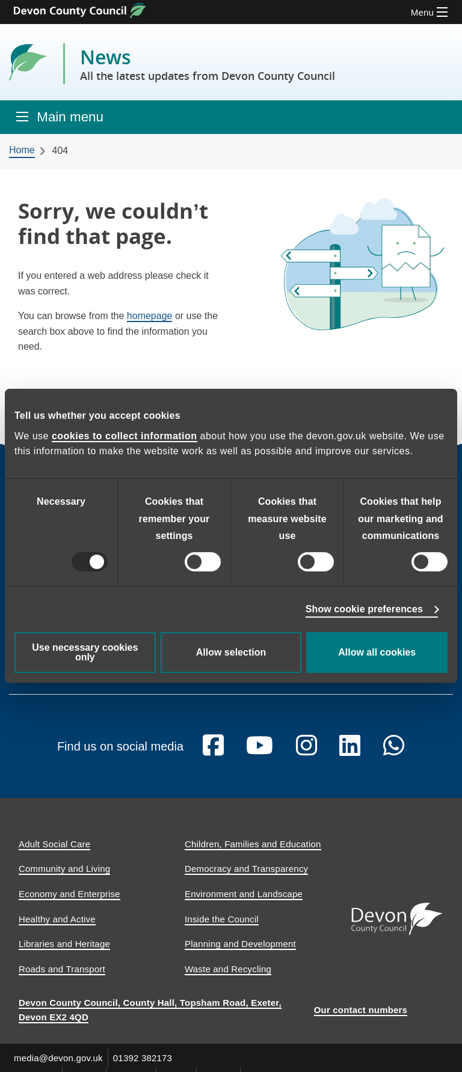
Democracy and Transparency (246, 879)
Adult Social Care (54, 853)
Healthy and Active (57, 929)
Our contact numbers (361, 1020)
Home (22, 150)
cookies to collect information (124, 436)
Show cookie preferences (364, 609)
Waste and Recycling (228, 978)
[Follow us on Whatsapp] (393, 755)
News (207, 63)
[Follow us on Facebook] (213, 755)
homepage (150, 316)
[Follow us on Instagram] (306, 755)
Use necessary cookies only (85, 652)
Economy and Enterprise (69, 904)
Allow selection (231, 652)
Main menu (70, 116)
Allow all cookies (377, 652)
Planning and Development (240, 954)
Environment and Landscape (244, 904)
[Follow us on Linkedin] (350, 755)
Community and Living (64, 879)
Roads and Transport (62, 978)
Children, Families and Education (253, 853)
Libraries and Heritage (64, 954)
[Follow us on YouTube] (259, 755)
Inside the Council (222, 929)
